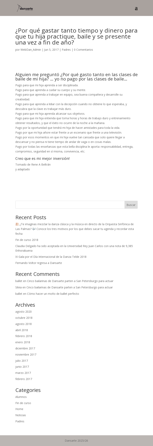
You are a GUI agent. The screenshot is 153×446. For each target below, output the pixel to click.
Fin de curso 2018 (26, 240)
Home (19, 409)
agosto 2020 (23, 311)
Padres (66, 49)
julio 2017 (21, 361)
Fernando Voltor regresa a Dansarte (38, 263)
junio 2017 (22, 366)
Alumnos (21, 397)
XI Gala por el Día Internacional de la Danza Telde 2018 (50, 257)
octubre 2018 (23, 318)
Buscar (131, 205)
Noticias (20, 415)
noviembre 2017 (25, 354)
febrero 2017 (23, 379)
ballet (18, 281)
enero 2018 (22, 342)
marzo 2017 (23, 373)
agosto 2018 (23, 324)
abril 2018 (21, 330)
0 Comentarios (83, 49)
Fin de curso (23, 403)
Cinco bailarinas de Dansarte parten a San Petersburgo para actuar (70, 281)
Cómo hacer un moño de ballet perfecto (53, 294)
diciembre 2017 (25, 348)
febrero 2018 (23, 336)
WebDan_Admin (31, 49)
